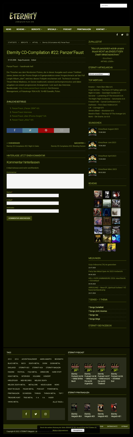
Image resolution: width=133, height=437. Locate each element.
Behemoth (59, 359)
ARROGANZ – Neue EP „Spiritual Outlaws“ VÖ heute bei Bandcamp (107, 288)
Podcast (67, 29)
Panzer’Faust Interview (22, 111)
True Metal (28, 397)
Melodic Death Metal (16, 384)
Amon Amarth (46, 359)
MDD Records (26, 380)
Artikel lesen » (107, 61)
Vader (50, 397)
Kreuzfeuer (13, 380)
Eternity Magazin (53, 367)
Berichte (35, 29)
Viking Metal (13, 401)
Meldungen (94, 257)
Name (9, 192)
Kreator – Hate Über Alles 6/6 (100, 86)
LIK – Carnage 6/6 (96, 107)
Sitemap (124, 426)
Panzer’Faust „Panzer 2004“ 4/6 (25, 108)
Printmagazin (84, 29)
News (8, 29)
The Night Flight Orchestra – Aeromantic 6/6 (106, 98)
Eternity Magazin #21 (116, 414)
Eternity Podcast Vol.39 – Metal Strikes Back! (77, 377)
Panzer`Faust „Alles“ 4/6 (22, 119)
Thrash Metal (50, 393)
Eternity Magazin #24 (76, 414)
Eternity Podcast (76, 352)
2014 (16, 359)
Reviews (20, 29)
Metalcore (33, 384)
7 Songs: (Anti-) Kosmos (97, 311)
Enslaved (12, 367)
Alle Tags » (58, 401)
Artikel (33, 59)
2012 (10, 359)
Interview (26, 376)
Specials (52, 29)
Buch (23, 363)
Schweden (27, 393)
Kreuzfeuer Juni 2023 (107, 142)
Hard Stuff (57, 372)
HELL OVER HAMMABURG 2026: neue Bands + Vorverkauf (107, 279)
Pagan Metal (28, 389)
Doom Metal (55, 363)
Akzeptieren (77, 430)
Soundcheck (95, 122)
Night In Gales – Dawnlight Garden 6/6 (104, 92)
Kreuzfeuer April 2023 (107, 155)
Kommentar (11, 172)
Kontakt (100, 29)
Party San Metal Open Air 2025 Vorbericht (105, 271)
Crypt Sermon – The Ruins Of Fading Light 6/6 (107, 89)
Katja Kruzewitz (23, 59)
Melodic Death (41, 380)
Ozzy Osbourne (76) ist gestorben (102, 264)
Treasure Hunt (14, 397)
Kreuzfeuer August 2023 (108, 128)
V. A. (37, 397)
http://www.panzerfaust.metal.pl (33, 87)
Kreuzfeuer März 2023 (107, 169)
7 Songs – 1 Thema (97, 299)
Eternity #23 (24, 367)
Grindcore (44, 372)
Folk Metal (32, 372)
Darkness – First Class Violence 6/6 (102, 104)
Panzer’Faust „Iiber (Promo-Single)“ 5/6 (29, 115)
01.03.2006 (12, 59)
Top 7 (61, 393)
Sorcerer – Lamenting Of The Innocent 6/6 (105, 95)
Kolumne (36, 376)
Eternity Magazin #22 (103, 414)
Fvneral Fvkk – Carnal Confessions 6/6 (104, 101)
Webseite (10, 207)
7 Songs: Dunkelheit (96, 307)
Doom (45, 363)
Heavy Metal (13, 376)
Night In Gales (14, 389)
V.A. (43, 397)
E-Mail (9, 199)
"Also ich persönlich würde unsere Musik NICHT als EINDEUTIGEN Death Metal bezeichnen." (107, 51)
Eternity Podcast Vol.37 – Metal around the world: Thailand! (104, 378)
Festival (21, 372)
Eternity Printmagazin (78, 392)
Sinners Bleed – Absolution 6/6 (101, 110)
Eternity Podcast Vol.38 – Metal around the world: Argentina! (90, 378)
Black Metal (13, 363)
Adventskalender (29, 359)
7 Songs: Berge (94, 318)
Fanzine (11, 372)
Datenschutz (112, 426)
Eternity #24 (37, 367)
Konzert (47, 376)
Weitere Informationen (60, 430)
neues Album (46, 384)
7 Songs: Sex (93, 314)
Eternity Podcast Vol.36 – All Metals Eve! (117, 377)
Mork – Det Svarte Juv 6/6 (99, 116)
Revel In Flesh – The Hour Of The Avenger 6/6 (107, 113)
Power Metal (52, 389)
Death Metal (34, 363)
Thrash (38, 393)
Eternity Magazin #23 (90, 414)
